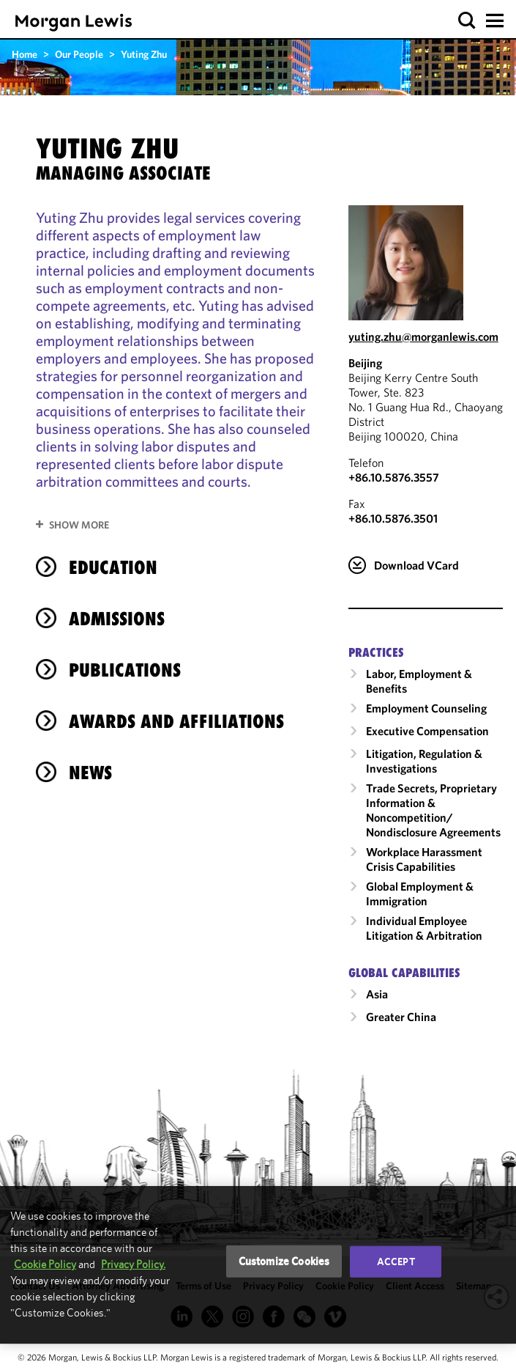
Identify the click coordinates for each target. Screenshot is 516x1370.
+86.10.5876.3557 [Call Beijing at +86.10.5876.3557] (393, 477)
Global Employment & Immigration (420, 893)
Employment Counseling (426, 708)
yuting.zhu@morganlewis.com (423, 336)
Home (24, 54)
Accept (396, 1261)
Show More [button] (79, 524)
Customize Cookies (284, 1261)
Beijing (365, 363)
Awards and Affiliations (176, 721)
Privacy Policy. (133, 1264)
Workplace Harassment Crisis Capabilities (424, 859)
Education (113, 567)
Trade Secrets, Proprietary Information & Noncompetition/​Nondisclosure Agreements (433, 810)
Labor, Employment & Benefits (419, 681)
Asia (377, 994)
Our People (79, 54)
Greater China (401, 1016)
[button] (467, 21)
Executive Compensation (427, 730)
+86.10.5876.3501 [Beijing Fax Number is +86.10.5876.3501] (393, 518)
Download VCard (416, 565)
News (90, 773)
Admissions (117, 619)
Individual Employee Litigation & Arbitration (424, 928)
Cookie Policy (45, 1264)
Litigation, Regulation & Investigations (424, 761)
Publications (125, 670)
